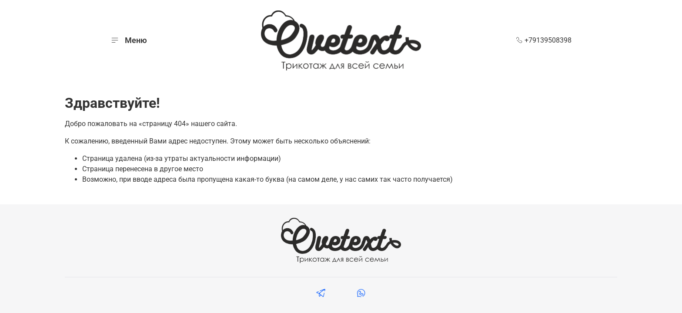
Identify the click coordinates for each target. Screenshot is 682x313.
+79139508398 (544, 40)
